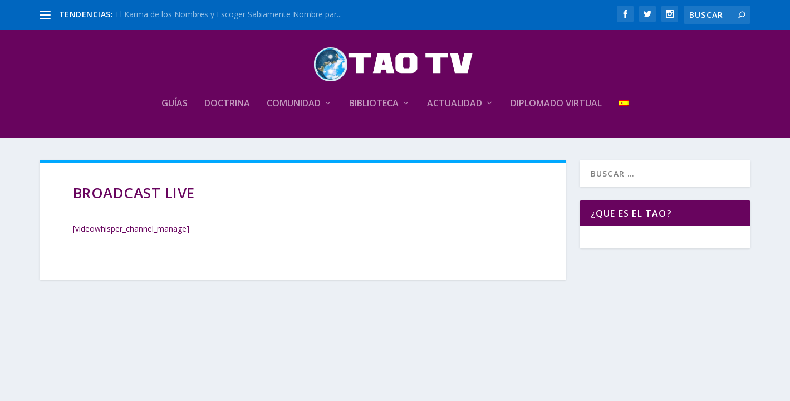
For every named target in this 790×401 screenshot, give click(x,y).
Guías (174, 104)
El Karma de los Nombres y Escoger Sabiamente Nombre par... (229, 14)
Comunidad (294, 104)
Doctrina (227, 104)
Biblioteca (374, 104)
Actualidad (454, 104)
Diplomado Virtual (556, 104)
